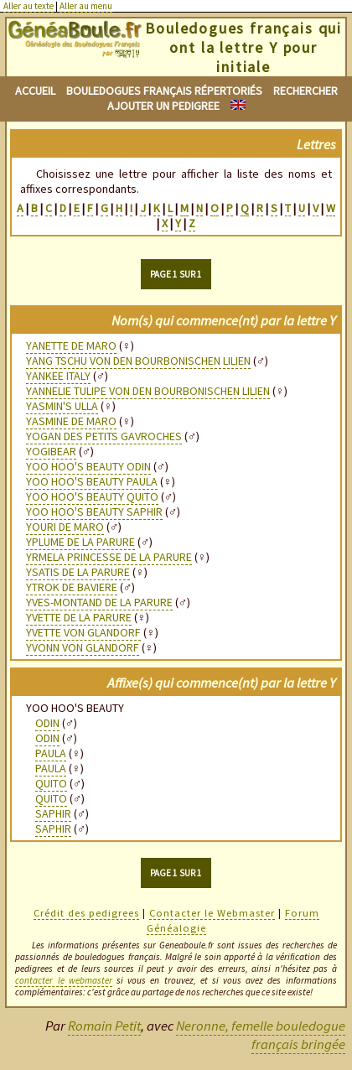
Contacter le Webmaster (212, 912)
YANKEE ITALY (58, 375)
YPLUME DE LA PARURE (80, 541)
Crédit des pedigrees (86, 912)
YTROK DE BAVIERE (71, 587)
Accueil (35, 90)
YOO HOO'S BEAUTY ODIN (88, 466)
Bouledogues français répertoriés (164, 90)
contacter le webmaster (63, 980)
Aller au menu (86, 6)
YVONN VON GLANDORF (82, 647)
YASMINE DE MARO (71, 421)
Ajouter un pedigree (163, 105)
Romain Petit (104, 1025)
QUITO (51, 783)
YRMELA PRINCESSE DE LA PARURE (109, 556)
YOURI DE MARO (65, 526)
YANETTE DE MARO (71, 345)
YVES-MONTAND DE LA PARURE (99, 602)
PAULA (50, 753)
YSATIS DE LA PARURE (78, 571)
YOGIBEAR (51, 451)
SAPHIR (53, 813)
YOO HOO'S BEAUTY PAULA (92, 481)
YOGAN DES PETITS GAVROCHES (104, 436)
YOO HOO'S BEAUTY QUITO (92, 496)
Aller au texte (28, 6)
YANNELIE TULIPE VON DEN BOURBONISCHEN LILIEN (148, 390)
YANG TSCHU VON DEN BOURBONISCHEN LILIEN (138, 360)
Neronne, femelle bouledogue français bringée (260, 1034)
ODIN (47, 722)
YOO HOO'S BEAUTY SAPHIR (94, 511)
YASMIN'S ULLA (62, 405)
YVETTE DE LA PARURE (79, 617)
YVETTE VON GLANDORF (83, 632)
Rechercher (305, 90)
